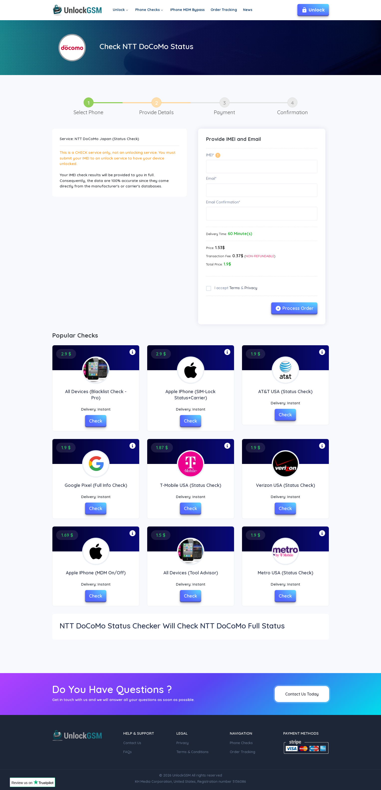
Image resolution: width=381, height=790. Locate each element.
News (247, 9)
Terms (234, 287)
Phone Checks (149, 9)
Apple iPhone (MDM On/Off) (96, 573)
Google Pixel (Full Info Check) (96, 485)
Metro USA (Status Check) (285, 573)
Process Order (294, 308)
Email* (211, 178)
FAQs (127, 752)
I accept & (235, 287)
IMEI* (210, 155)
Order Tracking (224, 9)
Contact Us (132, 743)
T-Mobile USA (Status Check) (190, 485)
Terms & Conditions (192, 752)
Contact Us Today (302, 694)
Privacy (251, 287)
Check (95, 421)
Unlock (120, 9)
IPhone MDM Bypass (187, 9)
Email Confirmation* (223, 202)
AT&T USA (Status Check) (285, 391)
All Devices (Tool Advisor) (190, 573)
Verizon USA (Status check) (285, 485)
